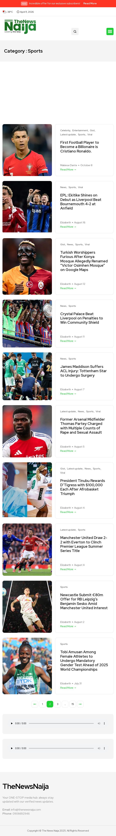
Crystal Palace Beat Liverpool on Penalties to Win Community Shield (81, 318)
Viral (89, 134)
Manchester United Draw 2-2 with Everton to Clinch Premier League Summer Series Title (83, 544)
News (63, 187)
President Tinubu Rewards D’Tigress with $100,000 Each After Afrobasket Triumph (82, 487)
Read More (90, 3)
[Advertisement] (58, 86)
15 (73, 704)
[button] (110, 31)
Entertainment (80, 130)
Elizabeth (65, 222)
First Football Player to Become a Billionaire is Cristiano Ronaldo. (79, 146)
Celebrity (65, 130)
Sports (81, 134)
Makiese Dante (68, 165)
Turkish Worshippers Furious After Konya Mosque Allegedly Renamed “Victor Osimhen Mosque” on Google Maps (84, 261)
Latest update (68, 134)
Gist (92, 130)
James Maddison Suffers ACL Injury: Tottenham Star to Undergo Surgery (83, 371)
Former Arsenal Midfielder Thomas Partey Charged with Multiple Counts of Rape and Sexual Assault (82, 426)
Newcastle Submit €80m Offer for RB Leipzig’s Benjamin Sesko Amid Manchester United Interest (84, 601)
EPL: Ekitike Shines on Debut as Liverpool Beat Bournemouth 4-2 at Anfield (80, 202)
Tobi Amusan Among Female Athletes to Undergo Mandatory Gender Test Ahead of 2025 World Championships (84, 661)
